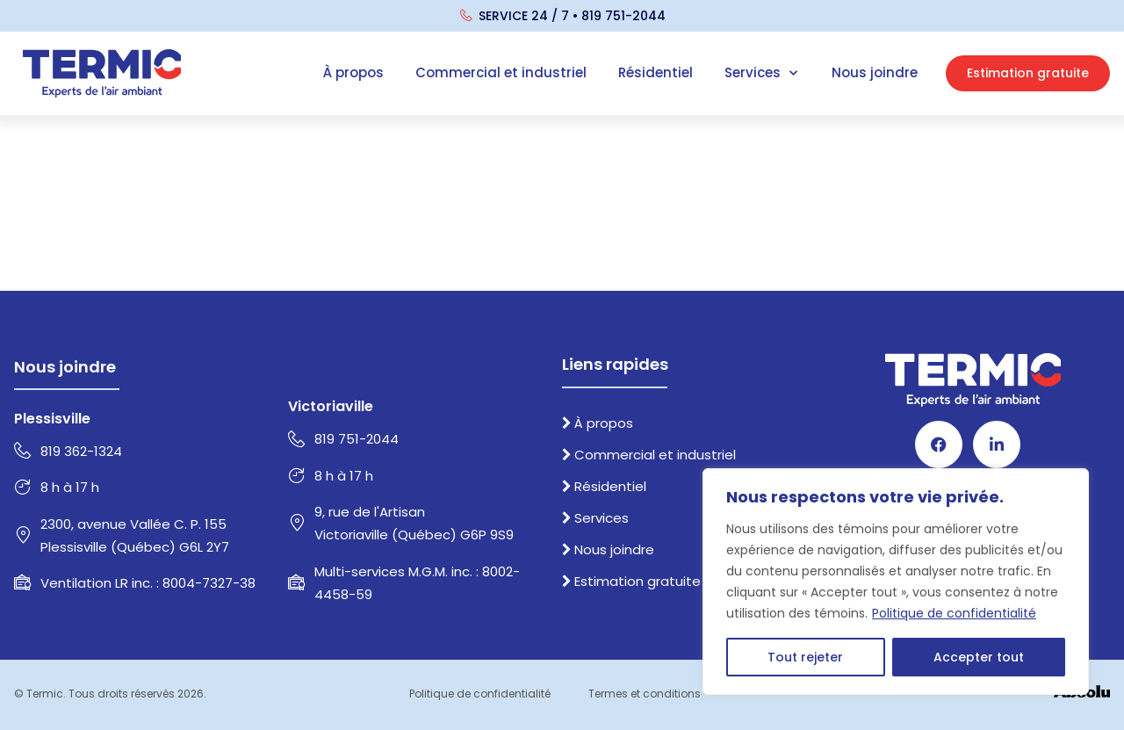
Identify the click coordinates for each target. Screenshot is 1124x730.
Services (762, 73)
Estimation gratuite (631, 581)
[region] (895, 581)
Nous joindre (875, 72)
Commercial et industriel (501, 72)
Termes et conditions (644, 693)
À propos (353, 72)
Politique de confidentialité (954, 613)
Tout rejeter (805, 657)
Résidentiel (655, 72)
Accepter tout (978, 657)
